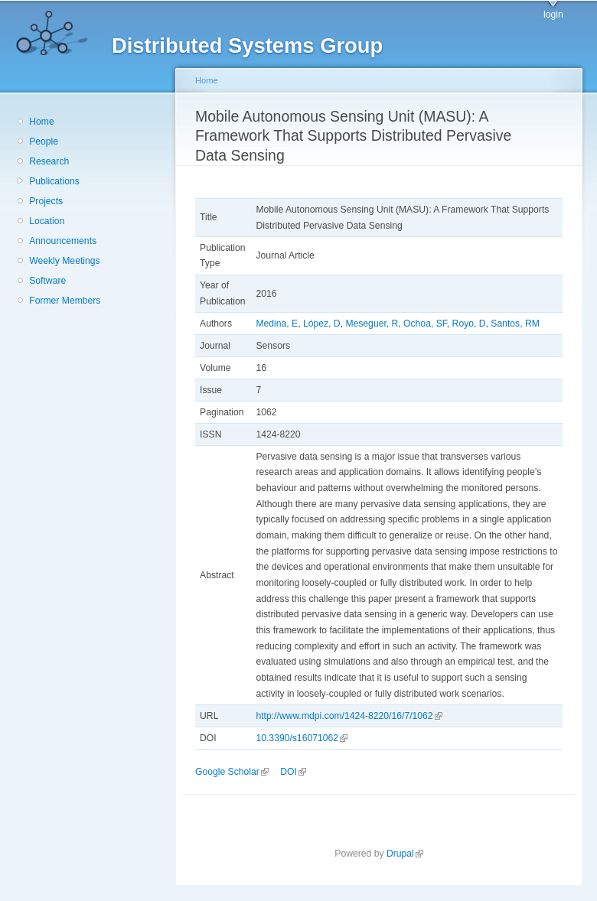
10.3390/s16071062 (301, 738)
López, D (322, 323)
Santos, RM (515, 323)
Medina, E (277, 323)
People (43, 141)
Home (41, 121)
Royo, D (469, 323)
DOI (293, 771)
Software (47, 280)
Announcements (62, 241)
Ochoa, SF (425, 323)
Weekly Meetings (64, 260)
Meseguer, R (371, 323)
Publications (54, 181)
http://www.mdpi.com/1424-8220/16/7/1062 (349, 716)
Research (49, 161)
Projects (46, 201)
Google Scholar (232, 771)
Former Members (64, 300)
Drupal (405, 853)
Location (46, 221)
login (553, 14)
